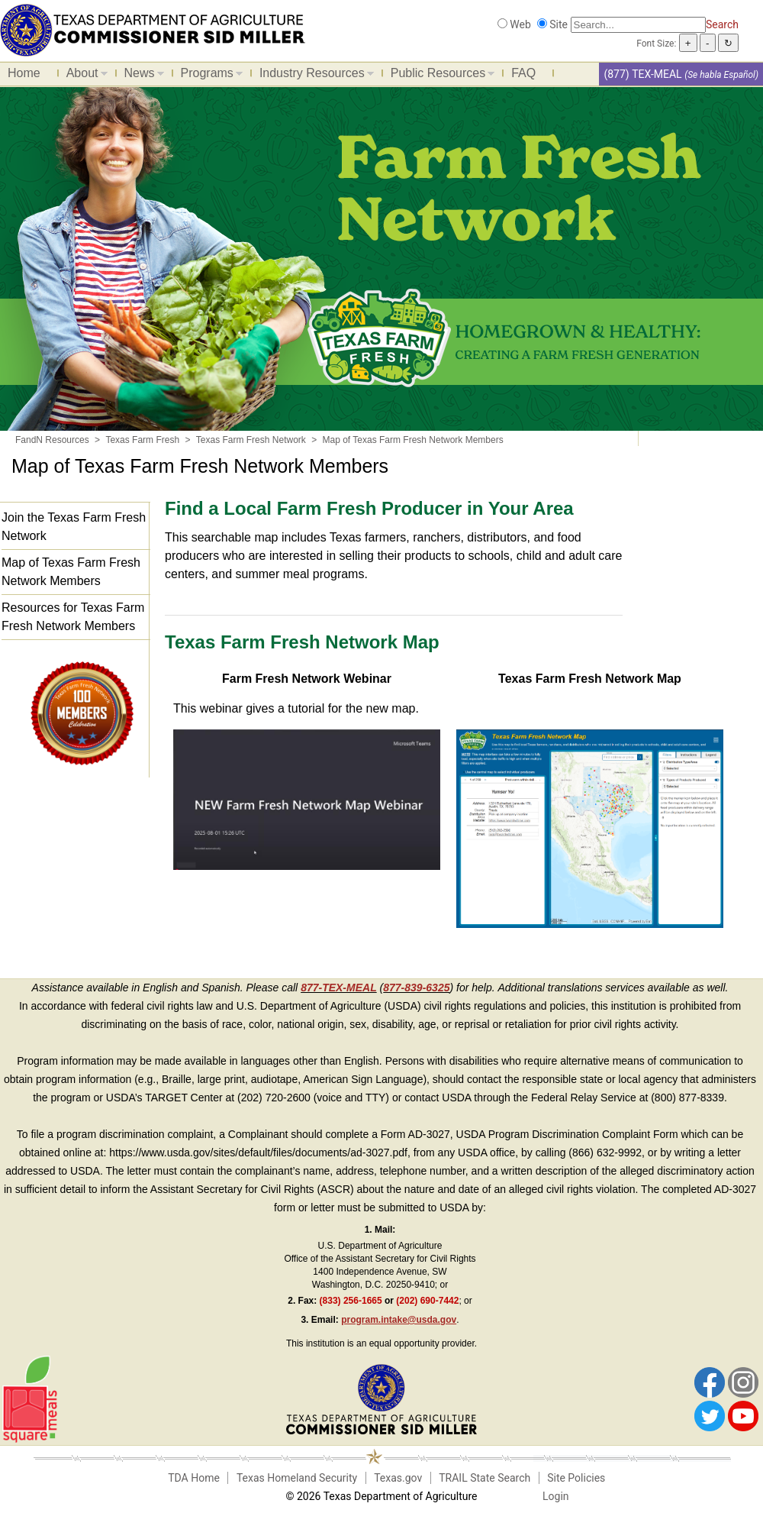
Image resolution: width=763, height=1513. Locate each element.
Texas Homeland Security (297, 1478)
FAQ (523, 72)
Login (555, 1496)
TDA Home (194, 1478)
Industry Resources (313, 75)
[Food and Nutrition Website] (152, 29)
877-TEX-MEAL (339, 987)
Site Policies (576, 1478)
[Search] (638, 25)
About (83, 75)
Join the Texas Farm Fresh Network (74, 526)
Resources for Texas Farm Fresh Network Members (73, 616)
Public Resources (439, 75)
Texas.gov (398, 1478)
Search (722, 24)
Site (558, 24)
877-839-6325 (416, 987)
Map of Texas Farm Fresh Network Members (71, 571)
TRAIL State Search (484, 1478)
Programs (208, 75)
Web (520, 24)
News (140, 75)
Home (24, 72)
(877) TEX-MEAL (642, 74)
